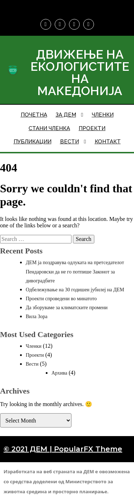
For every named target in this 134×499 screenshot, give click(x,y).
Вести (32, 364)
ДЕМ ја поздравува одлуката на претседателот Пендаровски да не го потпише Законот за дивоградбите (75, 271)
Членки (33, 346)
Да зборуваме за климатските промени (67, 307)
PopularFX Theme (88, 449)
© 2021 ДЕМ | (29, 449)
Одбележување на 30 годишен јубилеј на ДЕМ (75, 289)
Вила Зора (37, 316)
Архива (59, 373)
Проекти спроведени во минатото (61, 298)
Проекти (35, 355)
